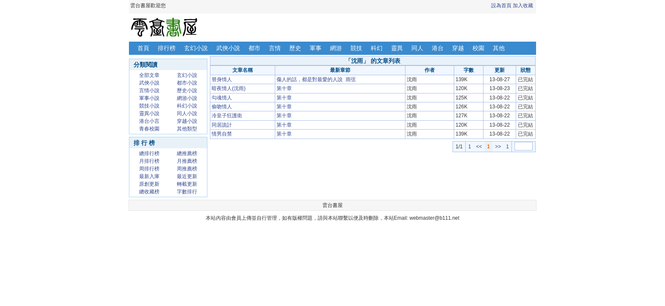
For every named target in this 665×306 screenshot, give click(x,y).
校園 (478, 48)
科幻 (377, 48)
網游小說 (187, 98)
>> (498, 147)
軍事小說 (149, 98)
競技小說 (149, 106)
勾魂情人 (222, 98)
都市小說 (187, 83)
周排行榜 (149, 169)
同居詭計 (222, 125)
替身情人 (222, 79)
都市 (254, 48)
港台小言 (149, 121)
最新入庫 (149, 176)
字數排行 (187, 192)
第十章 (284, 88)
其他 (499, 48)
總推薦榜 (187, 153)
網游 (336, 48)
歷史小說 (187, 91)
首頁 (143, 48)
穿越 (458, 48)
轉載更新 (187, 184)
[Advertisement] (372, 171)
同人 (417, 48)
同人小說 (187, 113)
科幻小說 (187, 106)
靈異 (397, 48)
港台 (438, 48)
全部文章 (149, 75)
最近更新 (187, 176)
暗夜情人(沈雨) (229, 88)
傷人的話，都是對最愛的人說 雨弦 (316, 79)
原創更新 (149, 184)
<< (479, 147)
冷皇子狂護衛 (227, 116)
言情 (275, 48)
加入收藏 (523, 5)
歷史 (295, 48)
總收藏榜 (149, 192)
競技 (356, 48)
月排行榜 (149, 161)
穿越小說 (187, 121)
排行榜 (167, 48)
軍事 (315, 48)
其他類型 (187, 129)
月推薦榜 (187, 161)
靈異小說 (149, 113)
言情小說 (149, 91)
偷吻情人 (222, 107)
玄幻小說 (196, 48)
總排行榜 (149, 153)
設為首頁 (501, 5)
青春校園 (149, 129)
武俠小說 (228, 48)
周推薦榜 (187, 169)
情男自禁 (222, 134)
